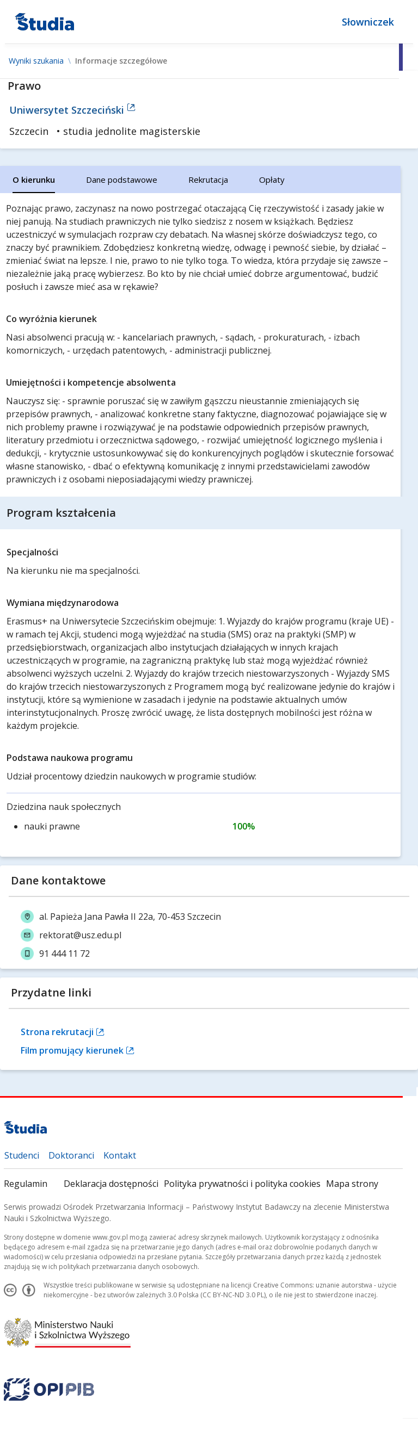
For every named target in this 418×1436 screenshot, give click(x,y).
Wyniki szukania (36, 61)
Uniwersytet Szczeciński (72, 109)
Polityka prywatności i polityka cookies (242, 1184)
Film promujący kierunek (77, 1050)
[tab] (33, 179)
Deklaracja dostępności (111, 1184)
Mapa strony (352, 1184)
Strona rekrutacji (62, 1032)
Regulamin (25, 1184)
